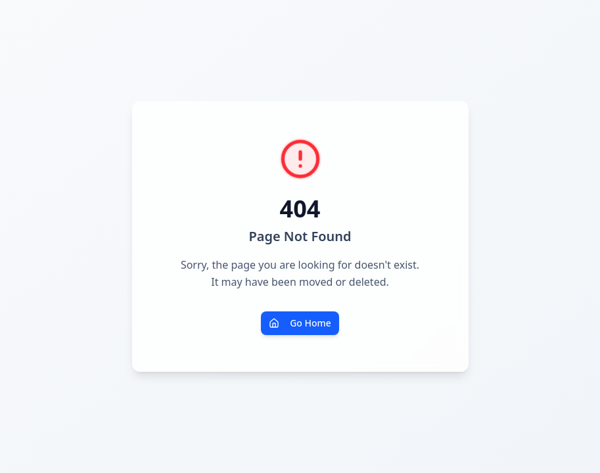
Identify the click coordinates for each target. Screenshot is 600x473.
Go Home (300, 323)
